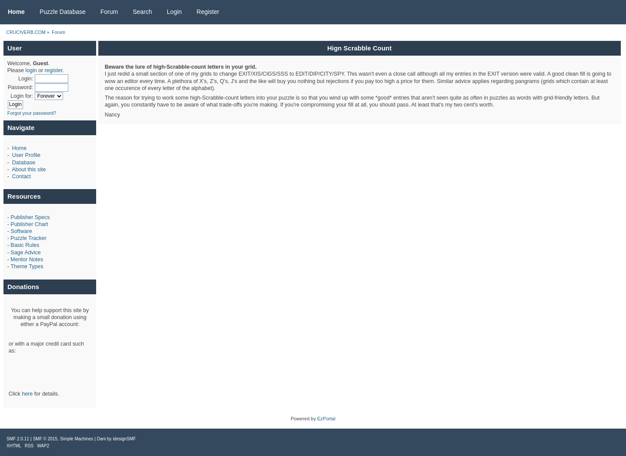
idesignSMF (124, 438)
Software (21, 231)
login (31, 70)
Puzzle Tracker (28, 238)
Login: (25, 79)
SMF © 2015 (45, 438)
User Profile (26, 155)
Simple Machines (76, 438)
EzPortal (326, 418)
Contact (21, 176)
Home (19, 148)
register (54, 70)
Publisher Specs (30, 217)
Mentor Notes (26, 259)
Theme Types (26, 266)
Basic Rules (24, 245)
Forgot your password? (32, 113)
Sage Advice (25, 253)
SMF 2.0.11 (18, 438)
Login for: (21, 96)
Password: (20, 87)
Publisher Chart (29, 224)
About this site (29, 169)
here (27, 394)
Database (23, 163)
